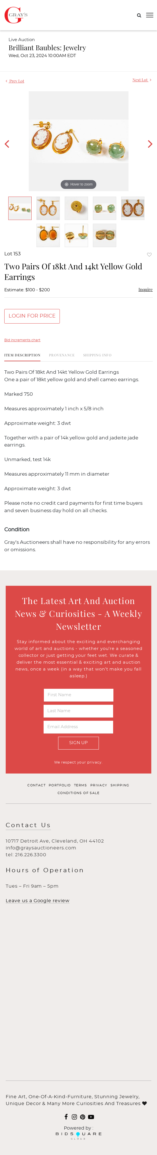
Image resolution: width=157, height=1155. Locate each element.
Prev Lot (15, 81)
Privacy (98, 785)
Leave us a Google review (38, 900)
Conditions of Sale (78, 793)
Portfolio (60, 785)
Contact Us (28, 825)
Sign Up (78, 743)
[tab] (22, 357)
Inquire (145, 289)
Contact (36, 785)
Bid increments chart (22, 340)
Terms (80, 785)
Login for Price (32, 316)
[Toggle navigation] (149, 15)
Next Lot (141, 79)
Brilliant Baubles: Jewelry (47, 47)
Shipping (120, 785)
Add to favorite (149, 254)
